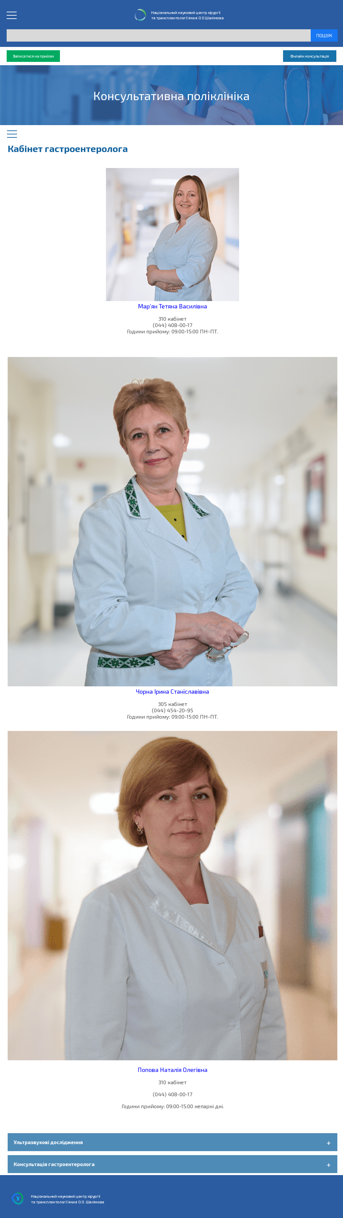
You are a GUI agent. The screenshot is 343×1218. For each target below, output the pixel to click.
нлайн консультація (309, 56)
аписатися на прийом (33, 56)
